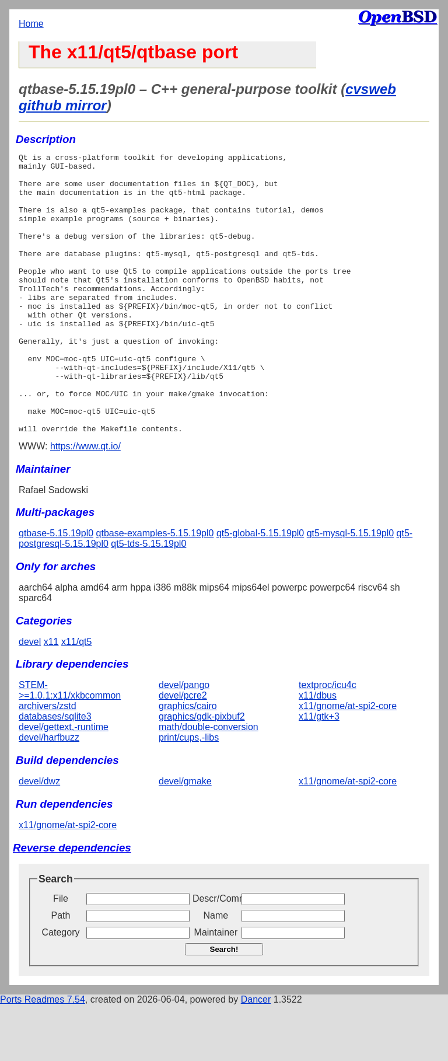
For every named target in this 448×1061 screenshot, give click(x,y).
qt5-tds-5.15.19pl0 (148, 600)
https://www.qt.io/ (85, 502)
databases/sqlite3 (55, 772)
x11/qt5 (76, 698)
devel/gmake (185, 837)
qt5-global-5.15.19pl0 (260, 589)
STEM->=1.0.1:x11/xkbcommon (70, 746)
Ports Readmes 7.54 (42, 1055)
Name (216, 971)
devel (30, 698)
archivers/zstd (47, 762)
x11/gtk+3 (319, 772)
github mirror (63, 105)
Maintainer (216, 988)
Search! (224, 1005)
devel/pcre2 (183, 751)
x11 (51, 698)
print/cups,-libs (189, 793)
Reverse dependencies (72, 904)
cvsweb (370, 89)
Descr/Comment (215, 954)
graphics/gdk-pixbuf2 (202, 772)
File (60, 954)
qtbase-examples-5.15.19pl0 (155, 589)
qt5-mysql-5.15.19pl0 (350, 589)
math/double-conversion (208, 783)
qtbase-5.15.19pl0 (56, 589)
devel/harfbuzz (49, 793)
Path (61, 971)
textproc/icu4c (327, 741)
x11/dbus (318, 751)
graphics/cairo (188, 762)
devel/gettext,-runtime (63, 783)
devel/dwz (39, 837)
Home (31, 24)
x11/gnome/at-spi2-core (348, 762)
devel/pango (184, 741)
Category (61, 988)
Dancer (256, 1055)
